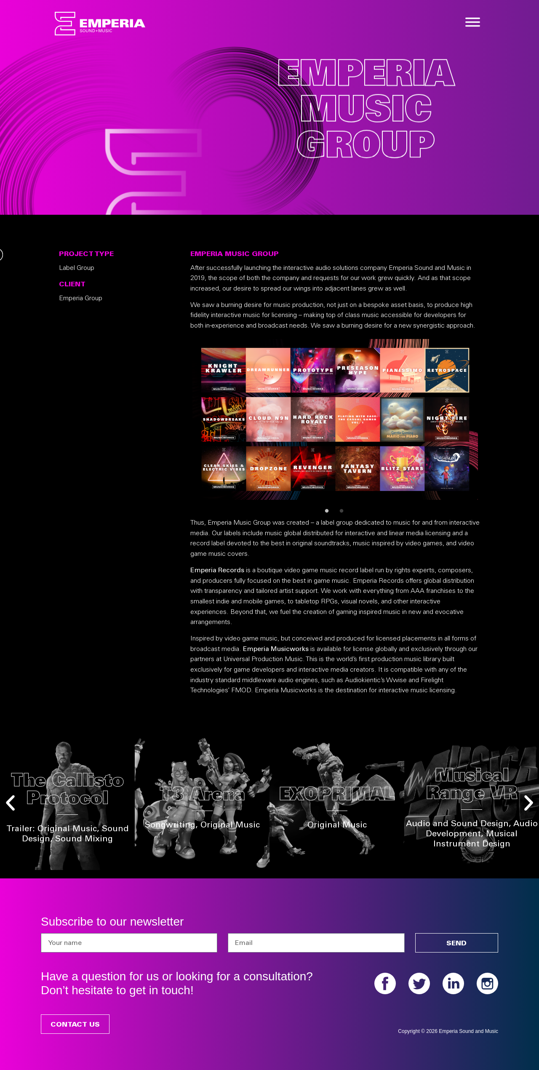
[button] (10, 802)
